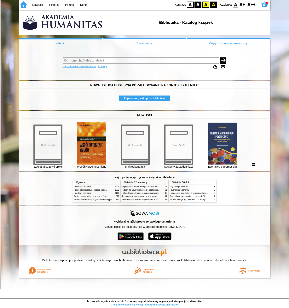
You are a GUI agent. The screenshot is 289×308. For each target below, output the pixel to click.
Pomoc (69, 4)
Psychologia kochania (179, 190)
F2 (251, 4)
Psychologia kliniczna (179, 187)
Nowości (37, 4)
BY (214, 4)
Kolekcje (102, 66)
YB (206, 4)
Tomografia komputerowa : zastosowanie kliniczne (143, 196)
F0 (236, 4)
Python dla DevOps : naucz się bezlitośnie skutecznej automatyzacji (151, 190)
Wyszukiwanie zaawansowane (79, 66)
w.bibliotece (125, 260)
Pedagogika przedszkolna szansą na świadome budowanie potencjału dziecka (204, 193)
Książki (60, 43)
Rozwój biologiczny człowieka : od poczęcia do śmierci (193, 200)
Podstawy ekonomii (82, 187)
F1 (242, 4)
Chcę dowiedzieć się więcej (127, 304)
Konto (84, 4)
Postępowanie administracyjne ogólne (90, 196)
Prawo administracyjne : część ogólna (90, 190)
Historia (54, 4)
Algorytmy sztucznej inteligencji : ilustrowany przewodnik (146, 187)
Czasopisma (144, 43)
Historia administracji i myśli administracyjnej (93, 200)
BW (198, 4)
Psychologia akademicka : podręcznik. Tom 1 (189, 196)
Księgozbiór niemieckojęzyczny (228, 43)
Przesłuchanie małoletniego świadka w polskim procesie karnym (149, 200)
